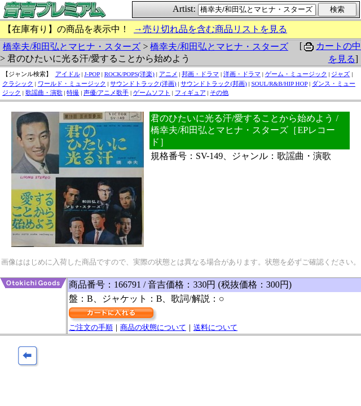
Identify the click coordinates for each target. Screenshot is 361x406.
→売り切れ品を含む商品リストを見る (210, 29)
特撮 (73, 92)
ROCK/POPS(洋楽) (129, 73)
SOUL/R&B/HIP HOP (279, 83)
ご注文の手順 (91, 327)
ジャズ (340, 73)
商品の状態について (153, 327)
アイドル (67, 73)
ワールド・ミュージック (72, 83)
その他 (219, 92)
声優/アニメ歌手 (106, 92)
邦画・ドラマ (200, 73)
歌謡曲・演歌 (44, 92)
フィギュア (190, 92)
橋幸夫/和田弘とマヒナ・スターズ (71, 46)
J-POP (92, 73)
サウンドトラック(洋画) (143, 83)
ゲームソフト (151, 92)
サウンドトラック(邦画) (213, 83)
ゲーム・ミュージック (296, 73)
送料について (215, 327)
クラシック (17, 83)
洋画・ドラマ (242, 73)
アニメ (168, 73)
